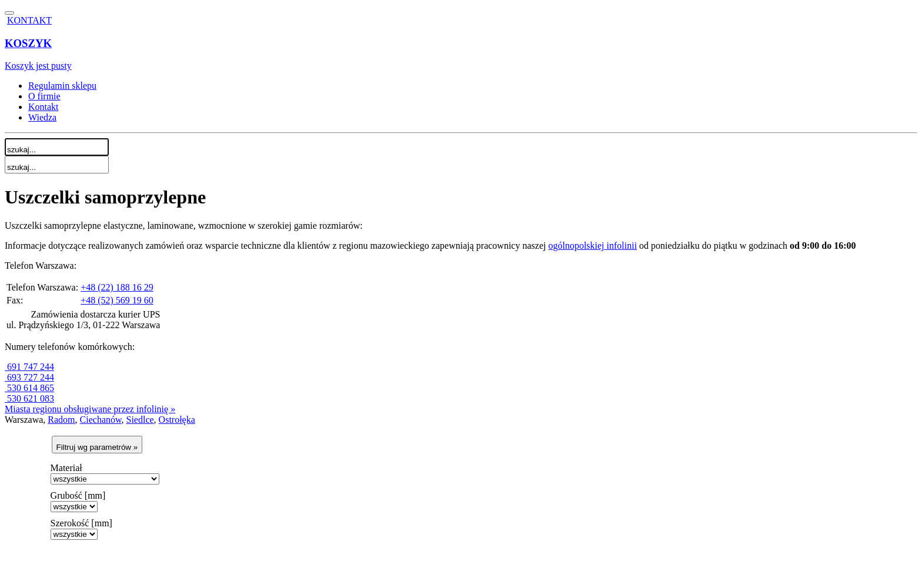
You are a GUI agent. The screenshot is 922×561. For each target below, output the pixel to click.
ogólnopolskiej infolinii (592, 246)
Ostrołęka (177, 420)
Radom (61, 420)
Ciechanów (101, 420)
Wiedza (42, 117)
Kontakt (43, 107)
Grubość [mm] (78, 495)
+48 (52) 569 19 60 (117, 300)
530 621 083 (29, 398)
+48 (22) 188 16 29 (117, 287)
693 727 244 (29, 377)
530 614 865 (29, 388)
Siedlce (140, 420)
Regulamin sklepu (62, 86)
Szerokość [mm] (81, 523)
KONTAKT (29, 20)
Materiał (66, 468)
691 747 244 (29, 367)
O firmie (44, 96)
